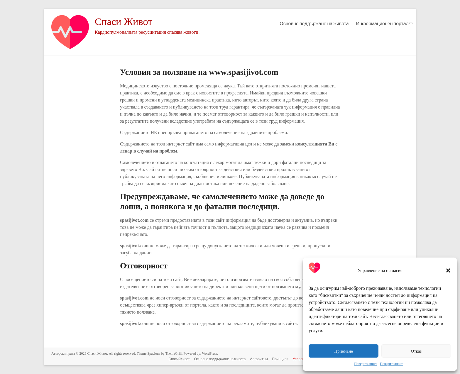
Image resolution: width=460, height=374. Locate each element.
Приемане (343, 351)
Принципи (279, 358)
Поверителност (365, 364)
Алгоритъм (257, 358)
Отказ (416, 351)
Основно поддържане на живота (314, 23)
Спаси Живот (125, 21)
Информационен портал (382, 23)
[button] (448, 270)
